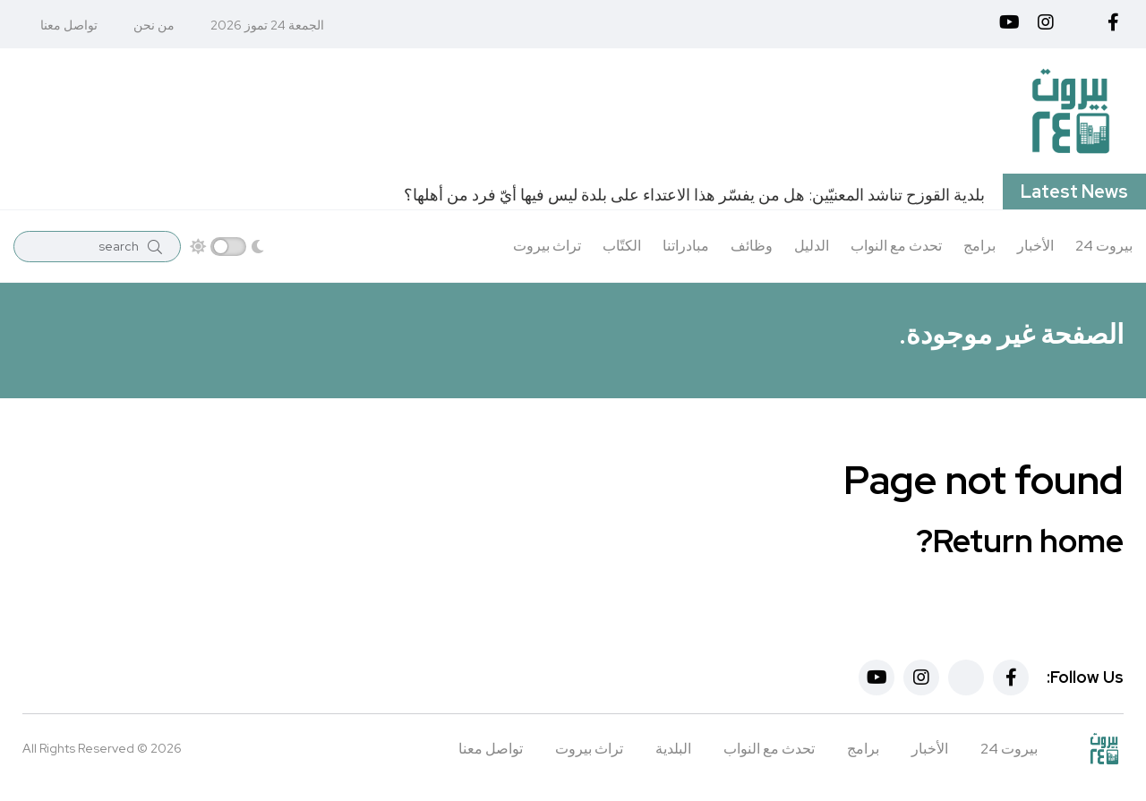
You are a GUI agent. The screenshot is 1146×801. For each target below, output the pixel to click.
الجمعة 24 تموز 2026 (267, 25)
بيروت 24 (1104, 245)
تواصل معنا (69, 25)
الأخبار (1035, 245)
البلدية (673, 748)
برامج (979, 245)
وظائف (752, 245)
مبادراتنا (686, 245)
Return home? (1020, 540)
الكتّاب (622, 245)
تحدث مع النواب (896, 245)
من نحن (154, 25)
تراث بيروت (547, 245)
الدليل (811, 245)
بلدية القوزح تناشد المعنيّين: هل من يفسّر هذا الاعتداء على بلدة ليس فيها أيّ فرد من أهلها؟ (694, 194)
